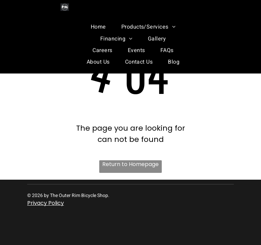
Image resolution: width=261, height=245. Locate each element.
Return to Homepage (130, 164)
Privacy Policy (45, 203)
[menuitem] (96, 27)
